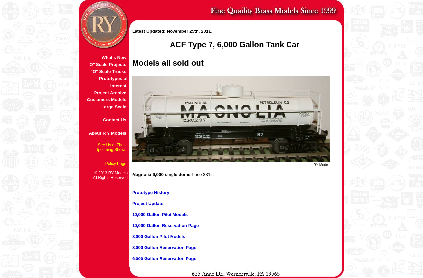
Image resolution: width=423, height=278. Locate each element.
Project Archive (110, 92)
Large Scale (113, 106)
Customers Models (106, 99)
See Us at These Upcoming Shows (112, 147)
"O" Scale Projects (106, 64)
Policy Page (115, 163)
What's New (114, 57)
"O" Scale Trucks (108, 71)
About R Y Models (107, 133)
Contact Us (114, 119)
